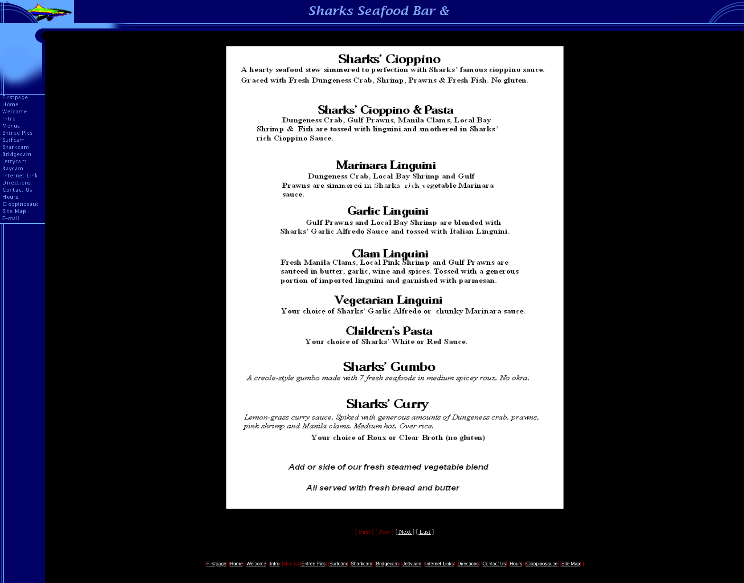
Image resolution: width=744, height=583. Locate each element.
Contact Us (494, 563)
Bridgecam (387, 563)
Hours (516, 563)
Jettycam (411, 563)
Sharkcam (361, 563)
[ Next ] (404, 531)
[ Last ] (425, 531)
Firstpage (216, 563)
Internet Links (439, 563)
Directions (467, 563)
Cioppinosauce (542, 563)
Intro (274, 563)
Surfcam (338, 563)
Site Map (570, 563)
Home (236, 563)
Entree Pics (313, 563)
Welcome (256, 563)
